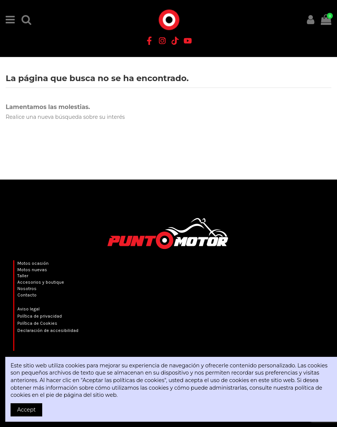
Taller (22, 275)
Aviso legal (28, 309)
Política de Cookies (37, 323)
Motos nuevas (32, 269)
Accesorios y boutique (40, 282)
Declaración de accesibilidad (47, 330)
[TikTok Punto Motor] (175, 41)
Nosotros (27, 288)
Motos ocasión (33, 263)
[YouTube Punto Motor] (188, 41)
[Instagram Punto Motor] (162, 41)
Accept (26, 409)
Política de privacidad (39, 316)
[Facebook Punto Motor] (149, 41)
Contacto (27, 295)
